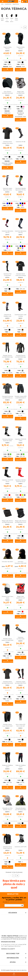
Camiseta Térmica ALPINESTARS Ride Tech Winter (20, 357)
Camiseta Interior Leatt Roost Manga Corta (20, 275)
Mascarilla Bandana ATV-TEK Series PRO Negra (20, 809)
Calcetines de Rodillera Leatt (7, 315)
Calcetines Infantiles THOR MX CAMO (7, 439)
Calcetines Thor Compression (7, 274)
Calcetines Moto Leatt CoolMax (20, 315)
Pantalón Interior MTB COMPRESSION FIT (20, 397)
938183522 (4, 949)
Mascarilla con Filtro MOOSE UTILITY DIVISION (7, 809)
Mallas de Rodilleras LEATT (21, 766)
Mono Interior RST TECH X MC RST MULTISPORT (20, 726)
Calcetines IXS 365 (20, 141)
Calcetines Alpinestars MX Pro (7, 231)
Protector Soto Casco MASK (7, 597)
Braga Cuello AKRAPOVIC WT (20, 597)
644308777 (11, 949)
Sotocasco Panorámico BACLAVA (20, 562)
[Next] (25, 27)
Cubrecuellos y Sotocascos (11, 20)
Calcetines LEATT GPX (20, 846)
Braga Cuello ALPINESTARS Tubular (20, 93)
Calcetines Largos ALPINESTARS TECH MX (20, 683)
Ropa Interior (16, 19)
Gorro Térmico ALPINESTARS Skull (7, 92)
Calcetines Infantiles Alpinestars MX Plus (20, 189)
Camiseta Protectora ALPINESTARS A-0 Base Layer (7, 398)
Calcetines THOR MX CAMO (20, 439)
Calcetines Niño (2, 19)
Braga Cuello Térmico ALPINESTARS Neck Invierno (7, 522)
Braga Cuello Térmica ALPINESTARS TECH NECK (20, 522)
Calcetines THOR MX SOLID (7, 480)
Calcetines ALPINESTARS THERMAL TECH (20, 639)
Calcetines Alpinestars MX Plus (20, 231)
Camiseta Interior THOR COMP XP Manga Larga (7, 848)
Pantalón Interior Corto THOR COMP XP (7, 726)
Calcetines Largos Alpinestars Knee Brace (7, 190)
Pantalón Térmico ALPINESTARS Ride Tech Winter (7, 357)
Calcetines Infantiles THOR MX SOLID (20, 480)
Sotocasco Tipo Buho (7, 561)
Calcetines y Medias (7, 20)
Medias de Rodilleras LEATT (7, 766)
